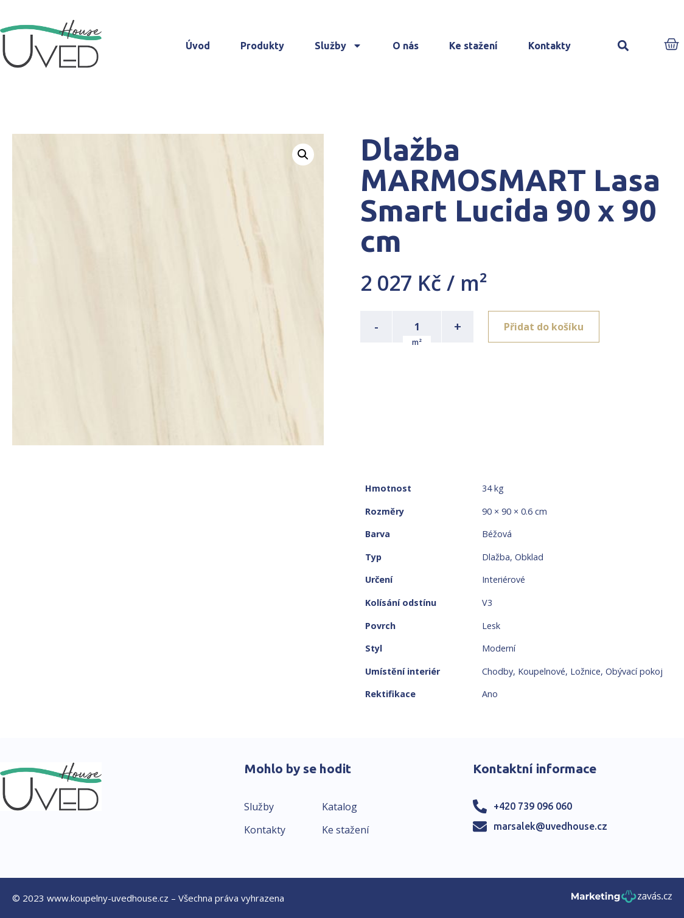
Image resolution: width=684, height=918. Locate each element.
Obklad (529, 557)
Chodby (497, 671)
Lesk (491, 625)
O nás (406, 45)
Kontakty (549, 45)
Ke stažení (473, 45)
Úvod (198, 45)
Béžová (497, 534)
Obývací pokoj (634, 671)
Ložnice (585, 671)
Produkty (262, 45)
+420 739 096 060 (533, 806)
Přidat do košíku (544, 326)
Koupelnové (541, 671)
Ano (490, 694)
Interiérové (503, 579)
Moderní (498, 648)
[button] (623, 46)
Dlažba (496, 557)
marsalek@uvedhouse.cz (550, 826)
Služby (338, 46)
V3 (487, 602)
